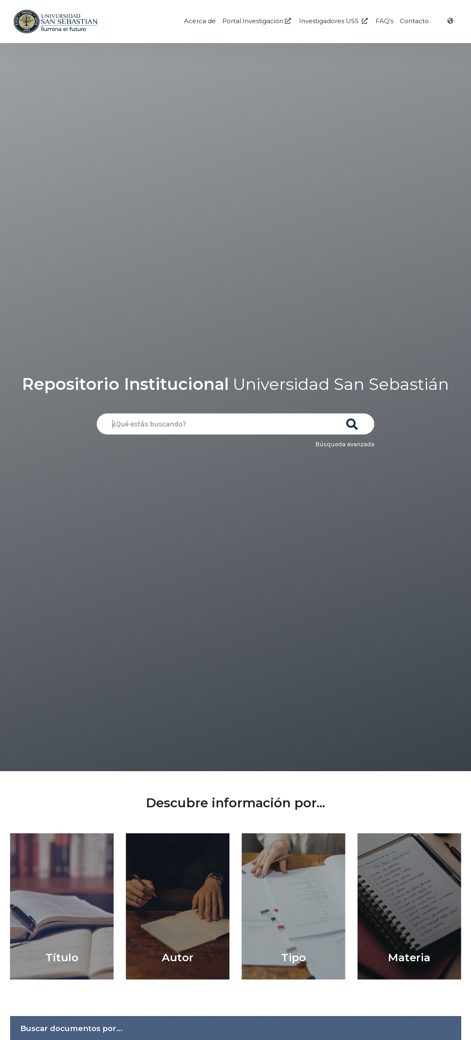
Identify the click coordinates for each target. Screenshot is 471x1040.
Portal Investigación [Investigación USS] (257, 21)
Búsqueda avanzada (344, 444)
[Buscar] (353, 421)
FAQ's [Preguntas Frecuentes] (384, 21)
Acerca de (200, 21)
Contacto (414, 21)
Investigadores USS (334, 21)
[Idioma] (451, 21)
